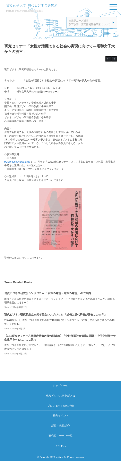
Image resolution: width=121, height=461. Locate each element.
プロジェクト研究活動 (60, 405)
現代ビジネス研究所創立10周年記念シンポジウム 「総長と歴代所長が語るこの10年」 (55, 314)
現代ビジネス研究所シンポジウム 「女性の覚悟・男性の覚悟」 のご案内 (47, 293)
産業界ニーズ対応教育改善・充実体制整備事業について (90, 22)
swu (6, 307)
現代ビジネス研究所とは (60, 395)
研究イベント (61, 415)
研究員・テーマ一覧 (60, 435)
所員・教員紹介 (60, 425)
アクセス (60, 445)
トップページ (61, 385)
